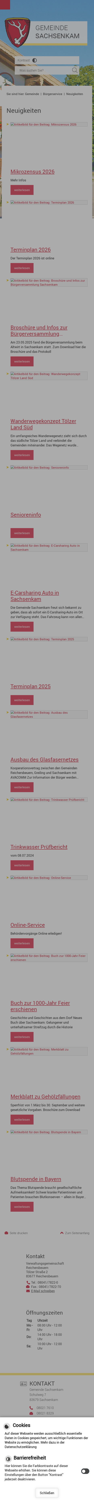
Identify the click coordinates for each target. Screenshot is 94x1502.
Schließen (47, 1493)
